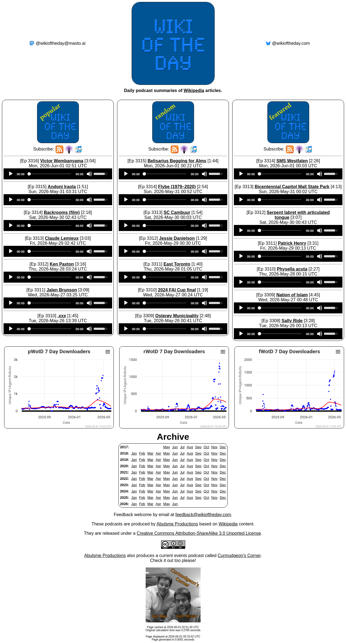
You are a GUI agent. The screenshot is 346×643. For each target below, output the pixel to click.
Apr (158, 453)
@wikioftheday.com (291, 43)
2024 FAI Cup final (177, 290)
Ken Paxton (62, 264)
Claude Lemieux (62, 238)
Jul (182, 447)
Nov (214, 447)
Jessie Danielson (177, 238)
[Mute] (89, 174)
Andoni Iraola (62, 186)
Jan (134, 453)
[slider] (101, 173)
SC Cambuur (177, 212)
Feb (142, 453)
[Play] (10, 174)
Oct (206, 447)
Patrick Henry (292, 243)
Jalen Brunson (61, 290)
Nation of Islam (292, 295)
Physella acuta (292, 269)
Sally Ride (291, 320)
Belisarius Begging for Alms (177, 160)
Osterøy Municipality (176, 315)
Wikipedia (194, 90)
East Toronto (177, 264)
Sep (198, 447)
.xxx (61, 315)
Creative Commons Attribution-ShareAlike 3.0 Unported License (199, 533)
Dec (223, 447)
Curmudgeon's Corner (239, 555)
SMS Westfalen (292, 160)
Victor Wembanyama (61, 160)
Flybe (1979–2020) (177, 186)
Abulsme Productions (177, 524)
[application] (58, 173)
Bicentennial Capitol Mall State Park (292, 186)
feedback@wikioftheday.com (203, 514)
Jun (175, 447)
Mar (150, 453)
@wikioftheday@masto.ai (60, 43)
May (166, 447)
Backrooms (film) (62, 212)
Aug (190, 447)
